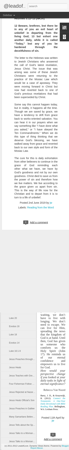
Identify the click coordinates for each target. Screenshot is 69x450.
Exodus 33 (14, 186)
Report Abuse (37, 448)
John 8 (12, 219)
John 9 (12, 211)
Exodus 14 (14, 343)
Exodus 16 (14, 326)
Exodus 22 (14, 277)
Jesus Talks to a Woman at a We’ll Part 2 (29, 433)
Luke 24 (13, 285)
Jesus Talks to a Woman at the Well (26, 441)
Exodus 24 (14, 260)
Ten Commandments (19, 293)
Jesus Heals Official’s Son (21, 400)
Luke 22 (13, 301)
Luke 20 (13, 318)
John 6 (12, 236)
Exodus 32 (14, 195)
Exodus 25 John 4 (18, 252)
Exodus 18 (14, 310)
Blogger (65, 446)
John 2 (12, 269)
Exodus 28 (14, 227)
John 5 (12, 244)
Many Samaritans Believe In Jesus (26, 416)
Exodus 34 (14, 178)
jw (53, 420)
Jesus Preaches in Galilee (22, 408)
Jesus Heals (15, 367)
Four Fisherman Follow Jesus (23, 384)
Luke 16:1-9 (15, 351)
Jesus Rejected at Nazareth (22, 392)
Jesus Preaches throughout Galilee (26, 359)
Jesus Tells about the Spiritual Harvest (27, 425)
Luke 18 (13, 334)
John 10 (13, 203)
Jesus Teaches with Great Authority (26, 375)
